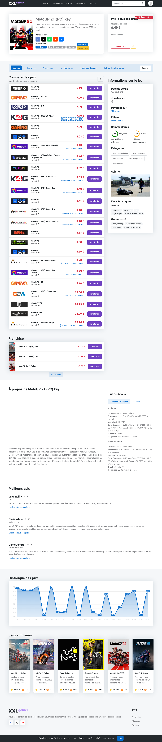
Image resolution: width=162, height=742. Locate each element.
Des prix (16, 68)
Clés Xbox (71, 47)
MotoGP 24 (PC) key (117, 673)
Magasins (136, 721)
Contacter (136, 725)
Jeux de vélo (118, 164)
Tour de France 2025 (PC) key (66, 673)
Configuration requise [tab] (119, 401)
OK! (120, 738)
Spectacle (95, 347)
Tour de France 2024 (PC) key (91, 673)
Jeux (45, 3)
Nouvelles (136, 717)
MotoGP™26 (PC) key (18, 673)
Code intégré (82, 44)
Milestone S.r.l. (117, 121)
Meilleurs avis (67, 68)
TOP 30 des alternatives (114, 68)
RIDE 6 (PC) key (42, 673)
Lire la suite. (109, 738)
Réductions (81, 3)
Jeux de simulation (120, 153)
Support (93, 3)
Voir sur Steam (83, 48)
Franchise (31, 68)
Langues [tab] (137, 401)
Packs (69, 3)
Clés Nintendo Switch (56, 47)
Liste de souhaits (120, 46)
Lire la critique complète (19, 507)
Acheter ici (95, 88)
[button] (150, 3)
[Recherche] (128, 3)
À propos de (48, 68)
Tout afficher (56, 375)
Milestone (115, 111)
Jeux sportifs (118, 159)
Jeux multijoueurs (135, 159)
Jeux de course (139, 153)
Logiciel (57, 3)
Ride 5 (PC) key (141, 673)
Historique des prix (88, 68)
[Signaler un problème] (133, 46)
